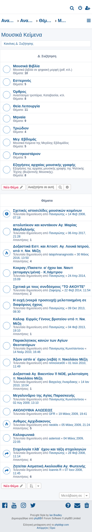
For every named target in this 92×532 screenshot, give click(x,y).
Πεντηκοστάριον (26, 153)
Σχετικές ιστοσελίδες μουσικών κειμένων (47, 210)
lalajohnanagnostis (61, 254)
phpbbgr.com (62, 524)
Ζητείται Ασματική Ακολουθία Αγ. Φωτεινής (49, 466)
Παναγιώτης (57, 214)
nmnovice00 (57, 363)
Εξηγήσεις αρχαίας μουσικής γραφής (44, 164)
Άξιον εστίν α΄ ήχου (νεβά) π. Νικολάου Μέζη (50, 359)
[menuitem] (72, 8)
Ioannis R (55, 470)
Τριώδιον (21, 128)
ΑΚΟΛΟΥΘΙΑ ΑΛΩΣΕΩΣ (33, 410)
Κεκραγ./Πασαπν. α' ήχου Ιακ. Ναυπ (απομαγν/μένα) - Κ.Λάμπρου (43, 269)
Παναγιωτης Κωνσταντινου (66, 348)
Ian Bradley (55, 515)
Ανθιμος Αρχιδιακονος (32, 421)
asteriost (54, 438)
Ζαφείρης (55, 290)
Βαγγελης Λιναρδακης (63, 382)
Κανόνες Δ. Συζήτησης (18, 43)
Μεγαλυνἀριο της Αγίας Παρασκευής (44, 395)
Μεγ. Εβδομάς (25, 139)
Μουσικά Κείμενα (21, 35)
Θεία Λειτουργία (26, 106)
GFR (52, 414)
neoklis (53, 425)
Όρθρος (19, 91)
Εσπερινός (22, 80)
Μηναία (19, 117)
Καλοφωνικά (23, 434)
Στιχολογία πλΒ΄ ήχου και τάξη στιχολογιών (49, 449)
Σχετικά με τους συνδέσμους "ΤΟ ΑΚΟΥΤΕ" (49, 286)
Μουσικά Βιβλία (26, 66)
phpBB (37, 518)
